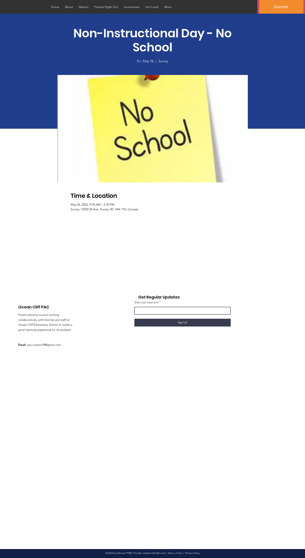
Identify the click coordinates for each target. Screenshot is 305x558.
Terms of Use (175, 553)
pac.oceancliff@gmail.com (44, 345)
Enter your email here (147, 302)
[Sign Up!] (182, 323)
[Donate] (281, 7)
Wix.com (161, 553)
